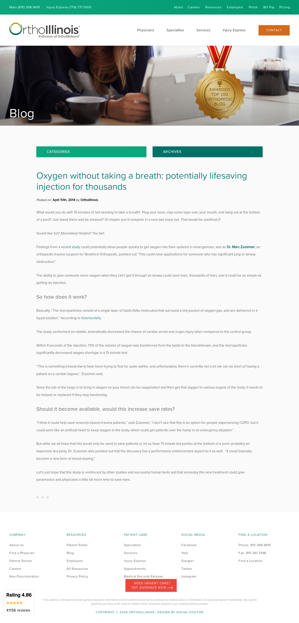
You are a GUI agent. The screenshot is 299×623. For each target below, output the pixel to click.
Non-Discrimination (24, 576)
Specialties (175, 30)
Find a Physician (21, 553)
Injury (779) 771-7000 (69, 7)
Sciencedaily (91, 318)
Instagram (188, 576)
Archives (172, 151)
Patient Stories (20, 560)
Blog (70, 553)
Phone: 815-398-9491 (255, 545)
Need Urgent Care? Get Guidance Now (152, 585)
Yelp (184, 553)
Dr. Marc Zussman (241, 247)
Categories (58, 151)
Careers (194, 7)
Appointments (135, 568)
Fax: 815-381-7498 (252, 553)
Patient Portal (77, 545)
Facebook (188, 545)
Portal (253, 7)
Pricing (284, 7)
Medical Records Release (143, 576)
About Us (16, 545)
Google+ (187, 560)
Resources (213, 7)
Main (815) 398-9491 (24, 7)
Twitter (186, 568)
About (178, 7)
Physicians (145, 30)
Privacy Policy (77, 576)
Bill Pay (269, 7)
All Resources (77, 568)
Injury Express (234, 30)
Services (203, 30)
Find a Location (250, 560)
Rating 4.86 (19, 602)
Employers (235, 7)
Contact (274, 30)
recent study (70, 247)
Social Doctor (189, 612)
